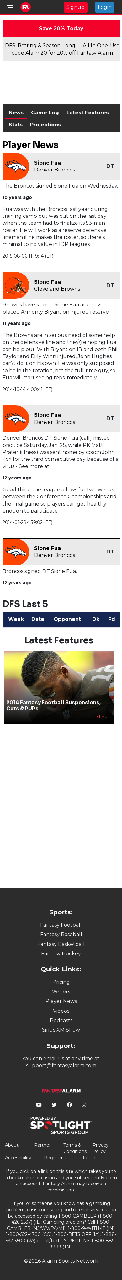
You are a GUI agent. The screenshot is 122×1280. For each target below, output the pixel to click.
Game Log (45, 113)
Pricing (61, 982)
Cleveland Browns (57, 289)
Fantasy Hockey (61, 954)
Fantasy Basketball (61, 944)
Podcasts (61, 1020)
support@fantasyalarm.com (61, 1066)
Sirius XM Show (61, 1030)
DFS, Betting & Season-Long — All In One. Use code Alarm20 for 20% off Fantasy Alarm (62, 49)
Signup (75, 7)
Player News (61, 1001)
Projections (45, 125)
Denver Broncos (54, 170)
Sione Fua (47, 163)
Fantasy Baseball (61, 934)
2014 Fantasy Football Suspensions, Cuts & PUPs (53, 705)
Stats (16, 125)
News (16, 113)
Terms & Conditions (75, 1148)
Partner (42, 1145)
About (12, 1145)
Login (105, 7)
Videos (61, 1011)
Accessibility (18, 1158)
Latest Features (87, 113)
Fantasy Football (61, 925)
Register (53, 1158)
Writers (61, 992)
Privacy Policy (101, 1148)
